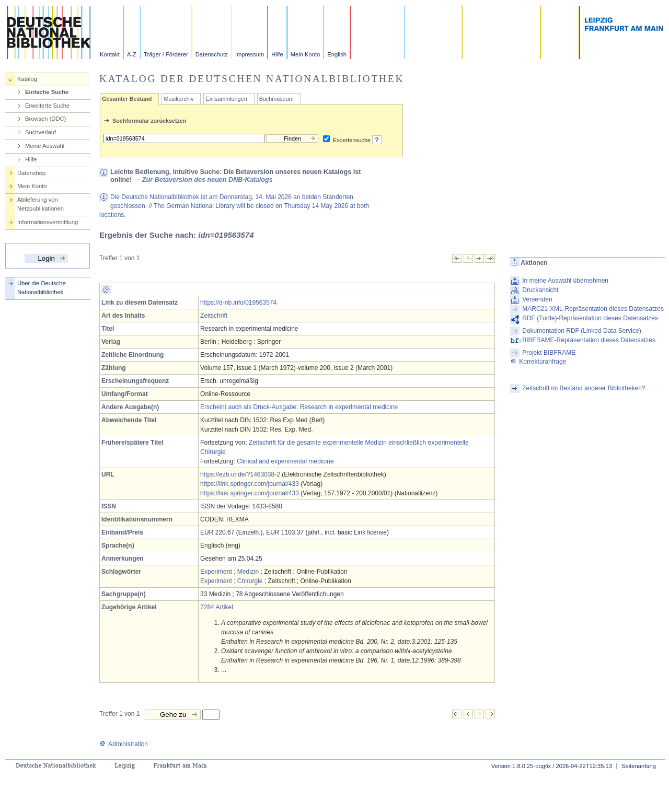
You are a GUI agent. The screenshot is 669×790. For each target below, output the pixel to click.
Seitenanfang (638, 766)
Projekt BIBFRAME (548, 352)
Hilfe (277, 54)
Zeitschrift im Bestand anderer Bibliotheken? (583, 388)
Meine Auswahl (44, 146)
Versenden (537, 299)
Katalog (27, 79)
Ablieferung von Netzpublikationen (40, 204)
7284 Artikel (216, 607)
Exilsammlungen (226, 99)
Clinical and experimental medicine (285, 461)
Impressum (249, 54)
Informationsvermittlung (47, 222)
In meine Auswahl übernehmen (565, 280)
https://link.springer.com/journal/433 (249, 483)
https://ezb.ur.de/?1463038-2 (240, 474)
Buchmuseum (276, 99)
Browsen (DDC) (45, 118)
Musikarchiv (178, 99)
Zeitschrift (213, 315)
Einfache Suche (46, 92)
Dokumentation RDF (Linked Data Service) (581, 330)
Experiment (216, 571)
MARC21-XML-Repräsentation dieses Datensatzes (593, 308)
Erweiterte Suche (47, 105)
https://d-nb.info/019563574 (238, 302)
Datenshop (31, 173)
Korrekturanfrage (538, 361)
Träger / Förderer (166, 54)
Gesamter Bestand (127, 99)
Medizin (248, 571)
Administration (123, 744)
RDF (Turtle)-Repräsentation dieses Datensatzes (590, 318)
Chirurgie (250, 581)
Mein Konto (305, 54)
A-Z (131, 54)
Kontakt (110, 54)
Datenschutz (211, 54)
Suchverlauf (40, 132)
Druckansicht (540, 290)
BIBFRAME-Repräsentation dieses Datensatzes (588, 340)
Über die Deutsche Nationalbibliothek (41, 287)
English (337, 54)
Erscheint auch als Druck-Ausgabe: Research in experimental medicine (299, 407)
